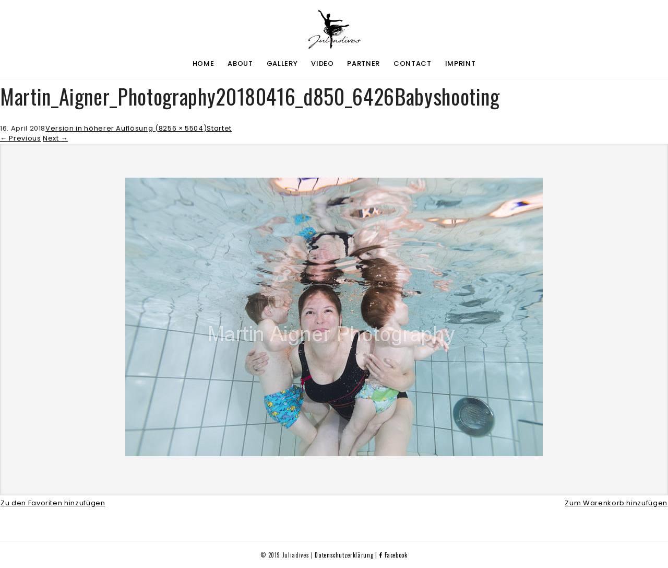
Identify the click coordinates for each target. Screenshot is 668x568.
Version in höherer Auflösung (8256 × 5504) (126, 128)
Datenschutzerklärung (344, 555)
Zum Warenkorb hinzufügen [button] (616, 503)
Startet (219, 128)
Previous (20, 138)
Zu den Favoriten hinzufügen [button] (53, 503)
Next (55, 138)
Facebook (393, 555)
